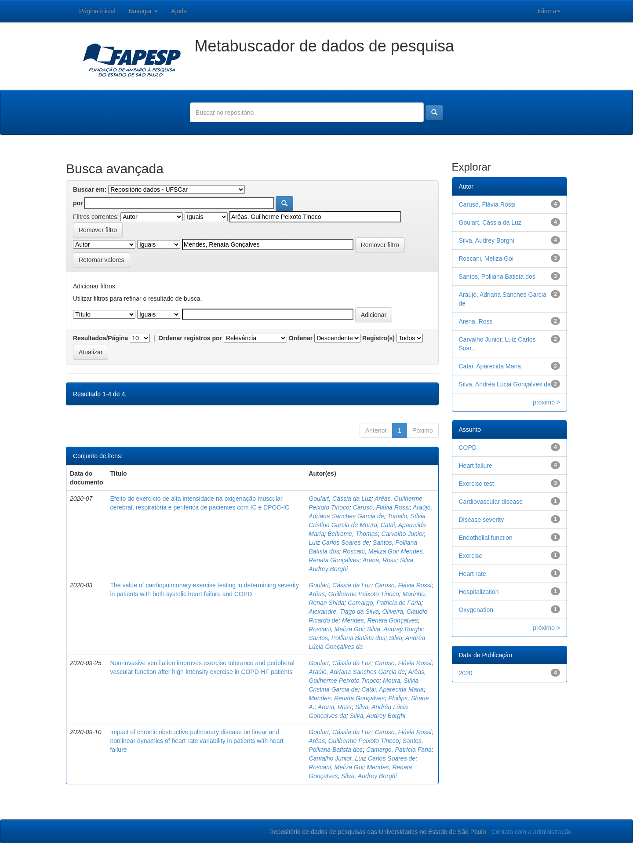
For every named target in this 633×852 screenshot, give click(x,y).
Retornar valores (101, 259)
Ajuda (179, 11)
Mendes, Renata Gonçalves (380, 620)
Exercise (471, 555)
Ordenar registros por (190, 338)
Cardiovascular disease (491, 501)
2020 (466, 673)
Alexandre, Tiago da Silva (343, 611)
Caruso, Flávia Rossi (381, 507)
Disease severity (481, 519)
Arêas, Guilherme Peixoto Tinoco (354, 593)
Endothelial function (486, 537)
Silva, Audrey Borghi (394, 629)
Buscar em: (89, 189)
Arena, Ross (380, 560)
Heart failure (475, 465)
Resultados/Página (100, 338)
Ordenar (301, 338)
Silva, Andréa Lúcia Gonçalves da (505, 384)
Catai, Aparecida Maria (392, 689)
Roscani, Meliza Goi (369, 551)
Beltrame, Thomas (352, 533)
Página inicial (97, 11)
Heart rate (472, 573)
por (78, 203)
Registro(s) (378, 338)
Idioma (549, 11)
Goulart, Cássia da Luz (340, 498)
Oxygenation (476, 609)
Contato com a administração (531, 831)
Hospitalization (479, 591)
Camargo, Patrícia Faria (399, 749)
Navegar (143, 11)
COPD (468, 447)
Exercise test (476, 483)
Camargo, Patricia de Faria (384, 602)
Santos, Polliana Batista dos (347, 637)
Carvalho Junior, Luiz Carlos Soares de (362, 758)
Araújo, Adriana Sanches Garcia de (357, 671)
